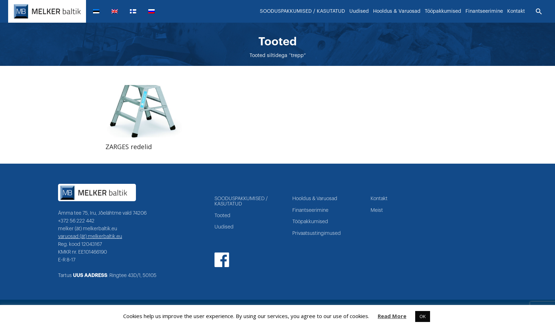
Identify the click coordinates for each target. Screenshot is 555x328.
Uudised (224, 227)
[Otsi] (539, 11)
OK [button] (422, 316)
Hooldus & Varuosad (314, 198)
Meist (377, 210)
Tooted (222, 215)
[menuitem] (99, 11)
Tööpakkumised (310, 221)
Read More (392, 315)
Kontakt (379, 198)
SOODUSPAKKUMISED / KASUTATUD (241, 201)
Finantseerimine (310, 210)
